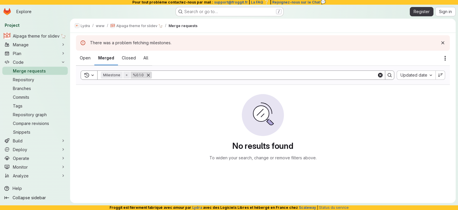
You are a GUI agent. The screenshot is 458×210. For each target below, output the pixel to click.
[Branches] (35, 88)
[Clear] (380, 75)
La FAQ (260, 2)
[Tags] (35, 106)
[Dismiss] (442, 42)
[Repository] (35, 79)
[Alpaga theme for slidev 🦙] (35, 36)
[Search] (264, 75)
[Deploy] (35, 149)
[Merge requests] (35, 71)
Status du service (334, 207)
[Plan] (35, 53)
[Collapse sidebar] (35, 198)
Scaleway (307, 207)
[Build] (35, 141)
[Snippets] (35, 132)
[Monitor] (35, 167)
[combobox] (416, 75)
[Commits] (35, 97)
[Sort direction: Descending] (440, 75)
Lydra (197, 207)
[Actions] (445, 58)
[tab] (85, 58)
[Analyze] (35, 176)
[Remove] (148, 75)
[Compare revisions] (35, 123)
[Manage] (35, 44)
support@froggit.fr (231, 2)
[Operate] (35, 158)
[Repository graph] (35, 114)
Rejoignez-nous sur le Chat (299, 2)
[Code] (35, 62)
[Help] (35, 188)
